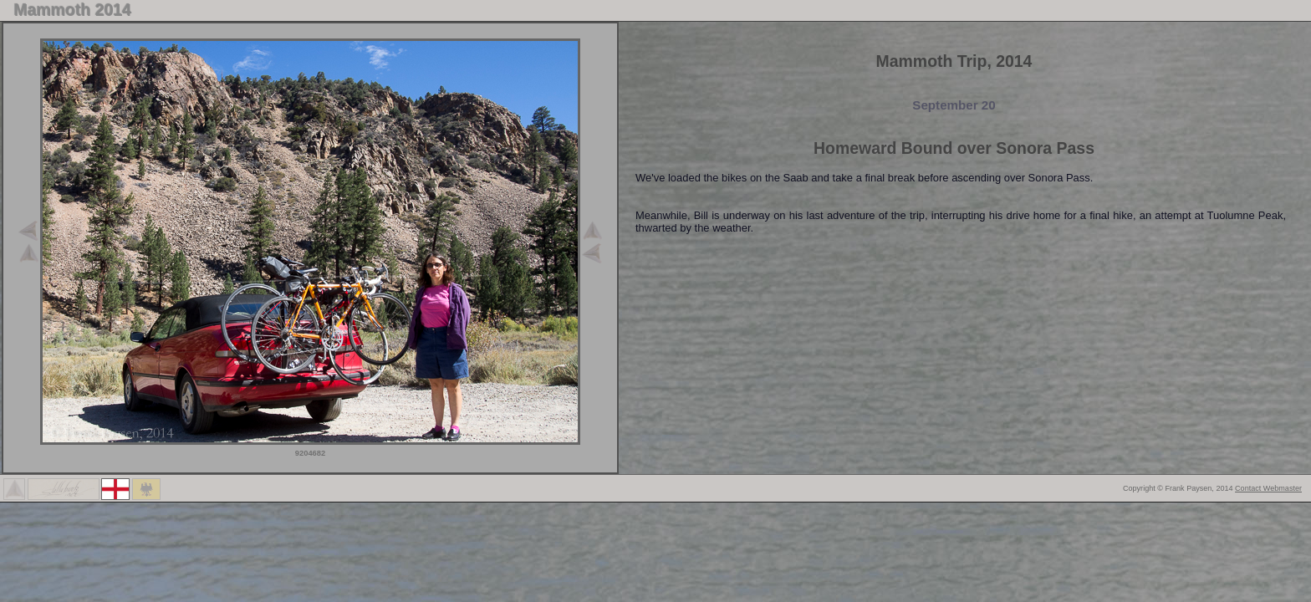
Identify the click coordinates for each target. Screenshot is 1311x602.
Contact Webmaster (1268, 488)
